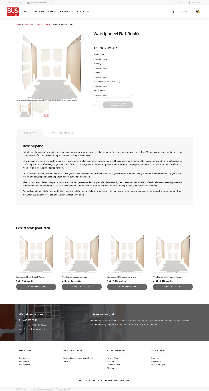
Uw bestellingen (158, 365)
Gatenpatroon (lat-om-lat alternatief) (107, 82)
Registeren (156, 361)
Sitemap (110, 368)
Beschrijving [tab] (30, 133)
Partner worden (113, 365)
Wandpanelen (24, 365)
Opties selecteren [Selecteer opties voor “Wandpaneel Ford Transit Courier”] (36, 287)
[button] (16, 2)
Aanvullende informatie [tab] (62, 133)
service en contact (73, 350)
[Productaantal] (97, 105)
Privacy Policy (113, 358)
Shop (27, 11)
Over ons (111, 361)
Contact (83, 11)
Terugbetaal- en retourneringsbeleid (78, 358)
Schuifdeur (98, 73)
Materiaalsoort (99, 55)
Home (18, 24)
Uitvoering (97, 64)
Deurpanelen (24, 358)
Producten (25, 350)
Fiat (31, 24)
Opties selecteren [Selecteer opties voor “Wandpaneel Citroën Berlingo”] (81, 287)
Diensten (66, 11)
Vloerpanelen (24, 361)
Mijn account (158, 350)
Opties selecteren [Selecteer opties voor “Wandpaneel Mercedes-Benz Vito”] (127, 287)
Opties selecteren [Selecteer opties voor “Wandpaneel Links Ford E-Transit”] (172, 287)
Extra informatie (116, 350)
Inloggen (155, 358)
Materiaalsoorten (46, 11)
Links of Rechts (99, 91)
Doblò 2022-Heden (43, 24)
